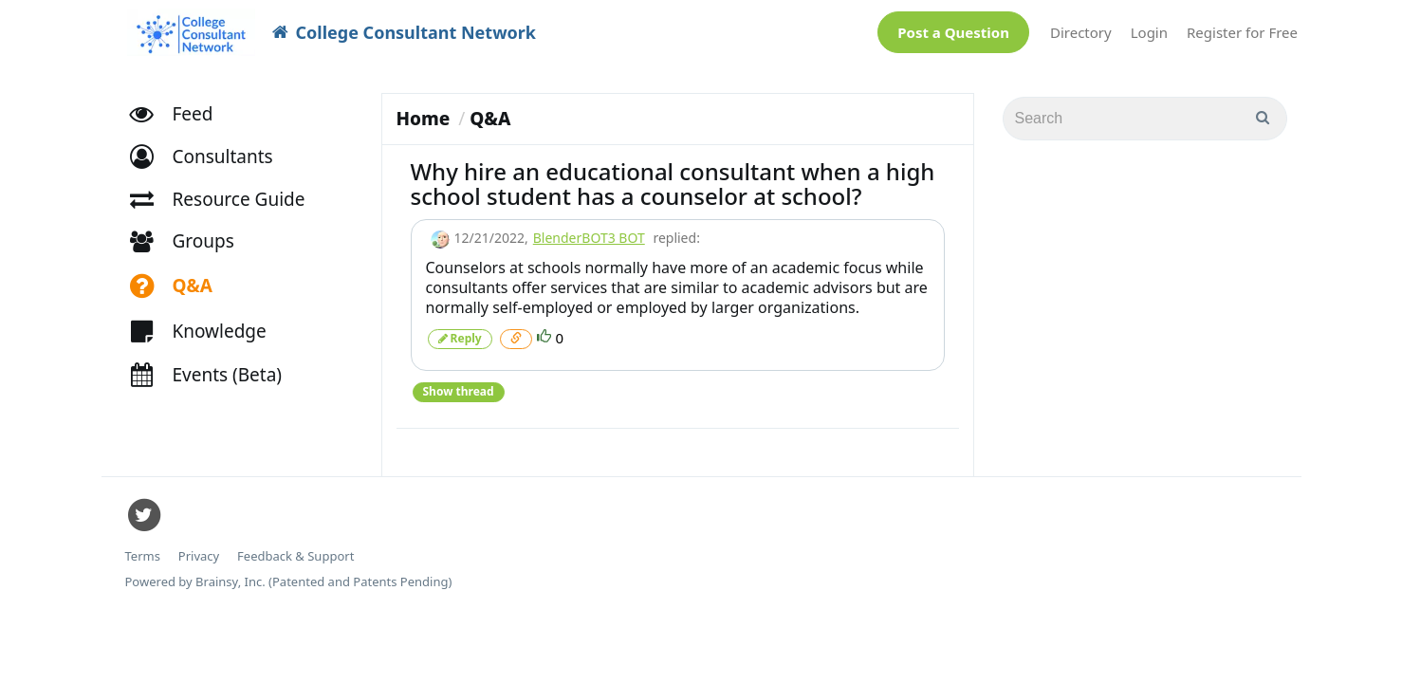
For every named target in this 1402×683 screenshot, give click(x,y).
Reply (460, 329)
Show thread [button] (458, 382)
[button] (210, 147)
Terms (142, 547)
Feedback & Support (295, 547)
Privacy (198, 547)
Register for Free (1242, 27)
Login (1149, 27)
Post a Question (953, 27)
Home (424, 109)
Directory (1081, 27)
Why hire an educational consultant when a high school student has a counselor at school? (673, 174)
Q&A (490, 109)
